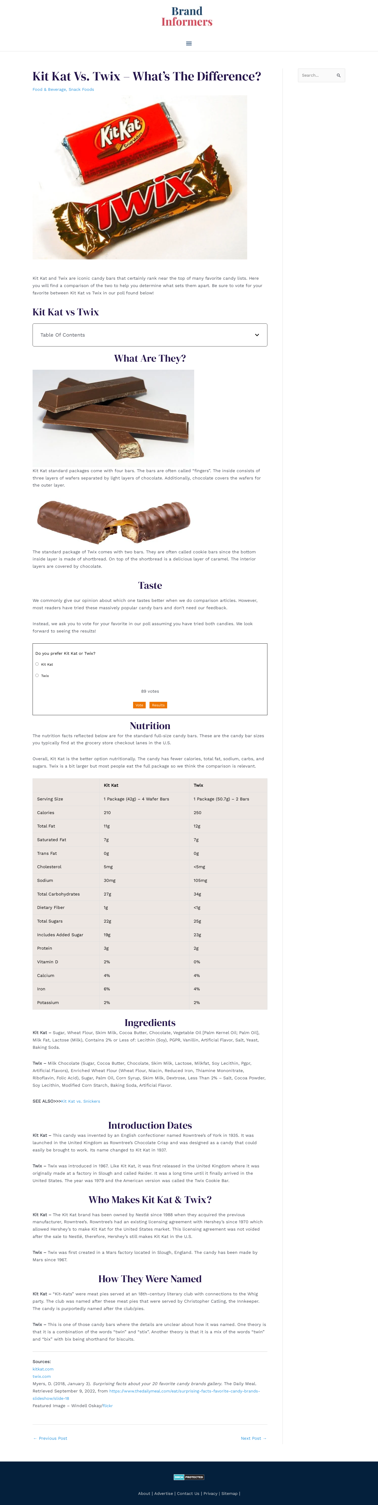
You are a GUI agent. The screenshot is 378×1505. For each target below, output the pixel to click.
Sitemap (231, 1489)
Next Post (254, 1434)
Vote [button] (139, 701)
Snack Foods (83, 85)
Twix (45, 672)
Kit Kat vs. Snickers (82, 1097)
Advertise (162, 1489)
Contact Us (187, 1489)
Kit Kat (47, 660)
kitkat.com (44, 1365)
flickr (108, 1401)
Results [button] (158, 701)
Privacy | (212, 1489)
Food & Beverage (50, 85)
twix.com (42, 1372)
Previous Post (50, 1434)
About (142, 1489)
